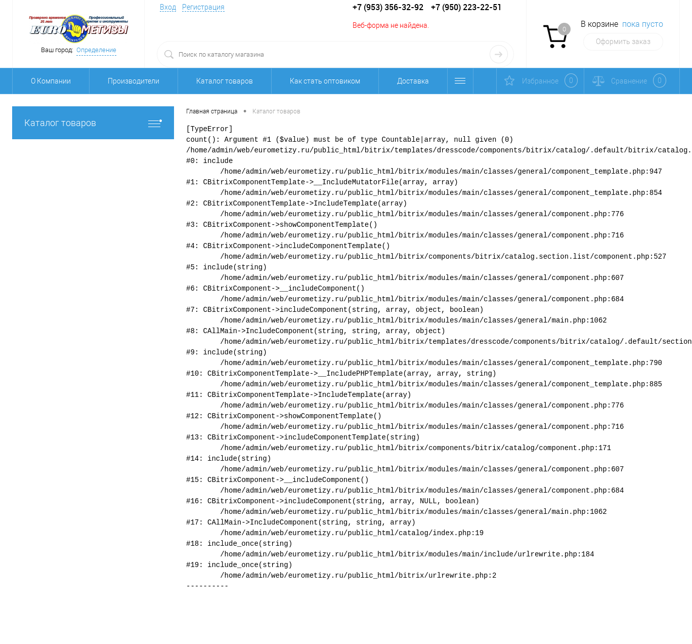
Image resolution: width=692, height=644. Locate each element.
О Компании (51, 81)
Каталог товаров (224, 81)
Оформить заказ (623, 41)
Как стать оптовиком (325, 81)
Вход (168, 7)
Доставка (413, 81)
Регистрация (203, 7)
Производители (133, 81)
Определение (96, 50)
